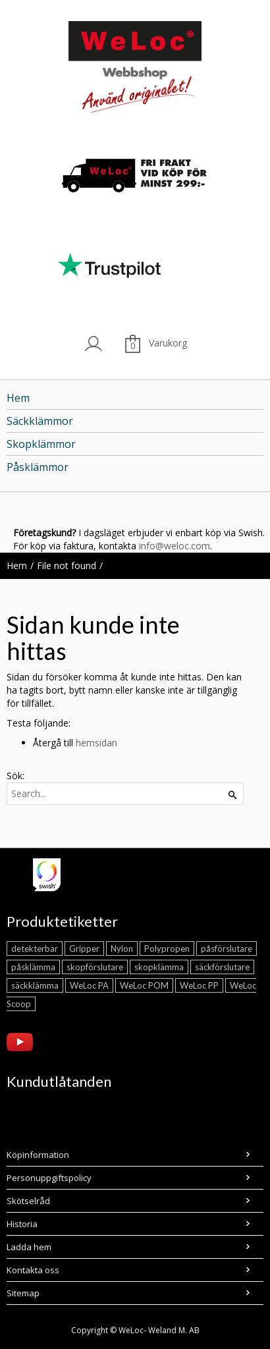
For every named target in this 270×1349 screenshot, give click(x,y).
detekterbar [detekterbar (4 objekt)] (34, 948)
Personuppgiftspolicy (49, 1178)
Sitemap (23, 1293)
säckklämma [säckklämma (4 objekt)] (35, 985)
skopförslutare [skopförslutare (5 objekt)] (95, 967)
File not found (66, 565)
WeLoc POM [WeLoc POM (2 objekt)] (144, 985)
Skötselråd (28, 1201)
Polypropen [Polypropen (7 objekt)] (167, 948)
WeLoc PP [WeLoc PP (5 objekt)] (199, 985)
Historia (22, 1224)
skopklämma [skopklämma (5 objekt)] (159, 967)
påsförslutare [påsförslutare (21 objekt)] (226, 948)
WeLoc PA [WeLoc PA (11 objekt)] (89, 985)
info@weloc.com (174, 545)
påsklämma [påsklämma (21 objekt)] (33, 967)
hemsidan (96, 742)
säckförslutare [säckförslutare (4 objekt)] (222, 967)
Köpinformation (38, 1155)
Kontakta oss (33, 1270)
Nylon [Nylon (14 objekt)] (122, 948)
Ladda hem (29, 1247)
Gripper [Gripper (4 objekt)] (84, 948)
